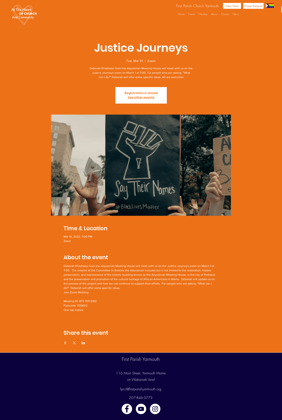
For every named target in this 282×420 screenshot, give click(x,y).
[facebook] (127, 409)
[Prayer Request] (253, 6)
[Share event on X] (74, 342)
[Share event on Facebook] (65, 342)
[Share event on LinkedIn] (83, 342)
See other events (141, 97)
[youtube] (141, 409)
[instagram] (155, 409)
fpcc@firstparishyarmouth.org (140, 389)
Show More (71, 316)
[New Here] (232, 6)
